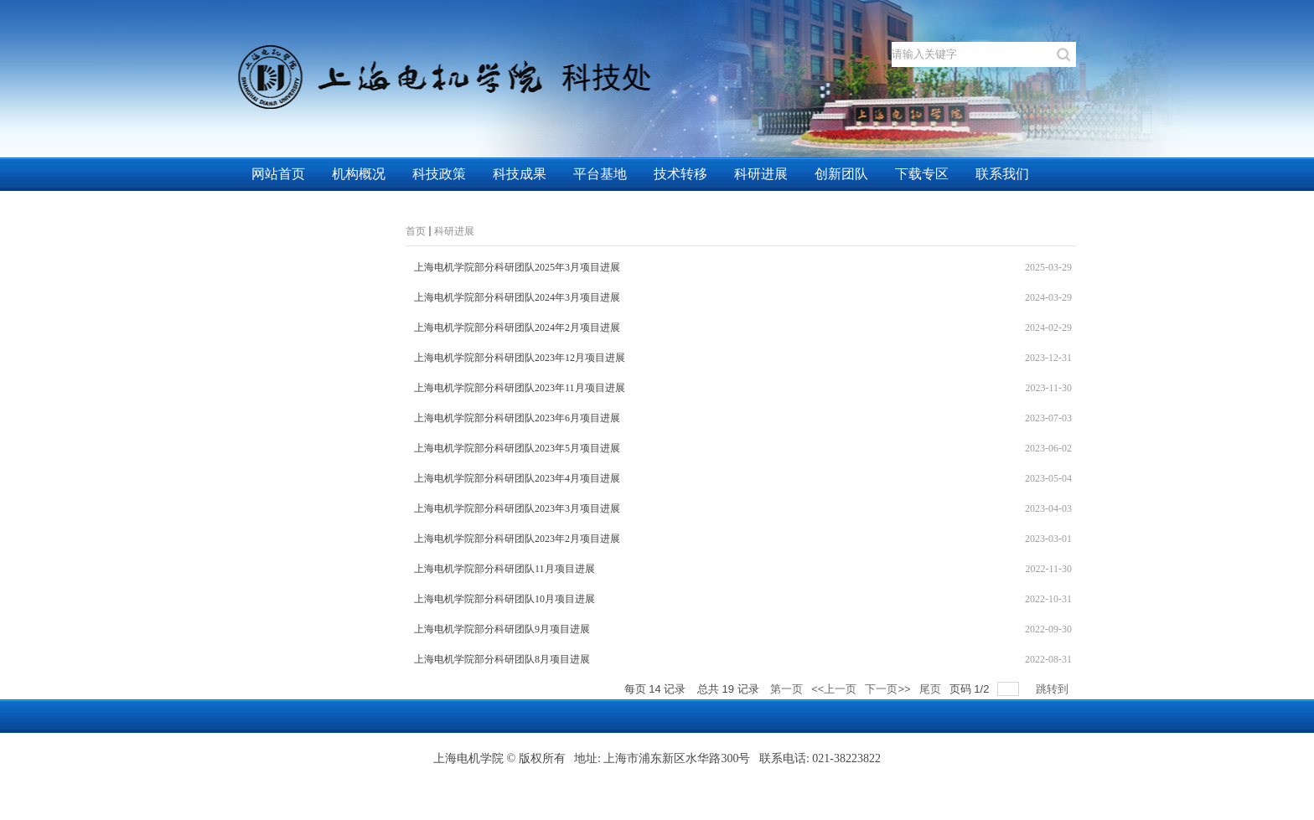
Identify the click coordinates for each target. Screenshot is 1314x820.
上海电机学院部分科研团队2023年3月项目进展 (517, 508)
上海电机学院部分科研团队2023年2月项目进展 (517, 538)
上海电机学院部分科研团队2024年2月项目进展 (517, 327)
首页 (416, 231)
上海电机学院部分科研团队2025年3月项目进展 (517, 267)
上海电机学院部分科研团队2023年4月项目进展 (517, 478)
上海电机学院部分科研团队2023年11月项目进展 (519, 388)
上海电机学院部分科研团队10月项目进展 (504, 599)
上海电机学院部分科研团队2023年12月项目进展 (519, 358)
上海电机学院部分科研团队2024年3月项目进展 (517, 297)
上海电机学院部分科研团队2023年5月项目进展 (517, 448)
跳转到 (1054, 689)
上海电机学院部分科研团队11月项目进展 (504, 569)
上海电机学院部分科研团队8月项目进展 (502, 659)
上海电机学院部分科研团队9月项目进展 (502, 629)
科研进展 (454, 231)
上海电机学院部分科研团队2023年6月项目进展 (517, 418)
